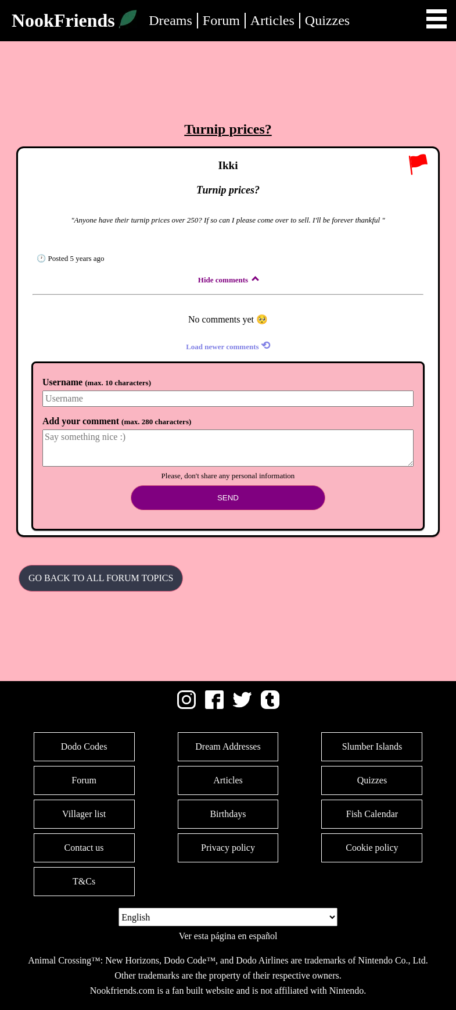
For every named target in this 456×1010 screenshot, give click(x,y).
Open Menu (436, 18)
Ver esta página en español (228, 936)
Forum (221, 20)
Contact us (84, 848)
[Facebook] (214, 706)
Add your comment (116, 421)
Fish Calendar (372, 814)
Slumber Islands (372, 746)
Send (228, 497)
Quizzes (327, 20)
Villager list (84, 814)
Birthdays (228, 814)
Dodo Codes (84, 746)
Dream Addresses (227, 746)
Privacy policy (228, 848)
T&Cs (84, 881)
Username (96, 382)
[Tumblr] (270, 706)
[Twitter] (242, 706)
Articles (272, 20)
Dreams (170, 20)
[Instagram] (186, 706)
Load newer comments (228, 345)
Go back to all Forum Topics (100, 578)
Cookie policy (372, 848)
